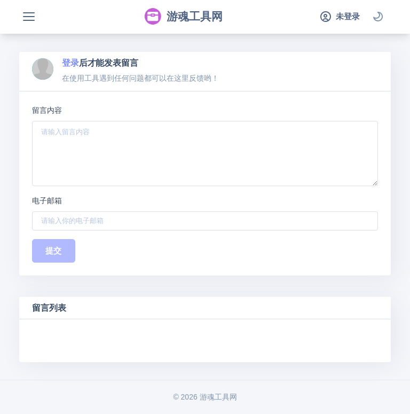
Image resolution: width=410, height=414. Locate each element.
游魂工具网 (183, 16)
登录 (70, 62)
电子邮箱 (47, 200)
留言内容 (47, 110)
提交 (53, 250)
